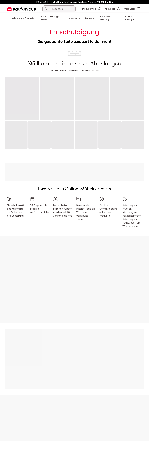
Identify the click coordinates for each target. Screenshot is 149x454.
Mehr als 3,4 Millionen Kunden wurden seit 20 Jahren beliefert (62, 210)
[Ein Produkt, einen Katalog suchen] (45, 8)
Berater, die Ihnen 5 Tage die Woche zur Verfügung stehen (85, 212)
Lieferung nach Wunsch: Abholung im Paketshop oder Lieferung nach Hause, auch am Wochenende (131, 216)
